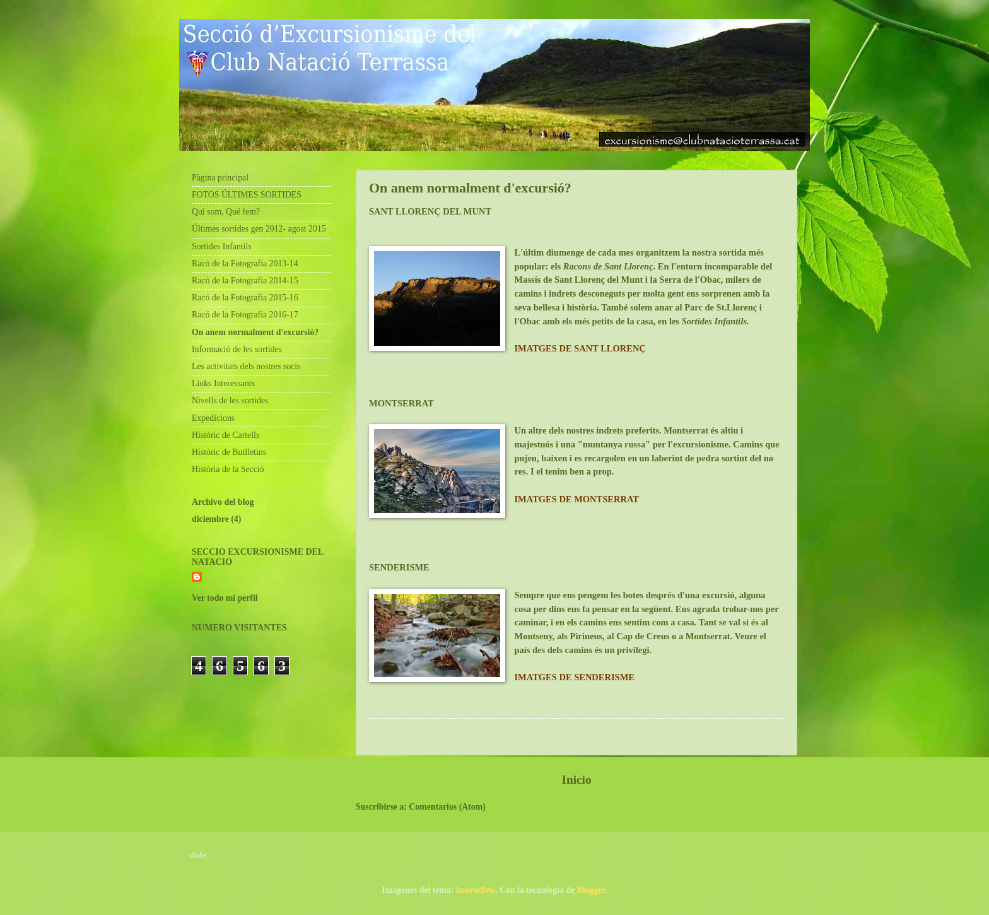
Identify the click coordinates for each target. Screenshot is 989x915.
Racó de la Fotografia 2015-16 (245, 297)
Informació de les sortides (237, 349)
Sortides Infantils (222, 246)
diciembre (210, 519)
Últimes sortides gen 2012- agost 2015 (259, 228)
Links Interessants (223, 383)
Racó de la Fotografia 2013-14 (245, 263)
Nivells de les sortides (230, 400)
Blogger (591, 890)
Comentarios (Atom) (447, 807)
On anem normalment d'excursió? (255, 332)
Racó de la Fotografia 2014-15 (245, 280)
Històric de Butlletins (229, 452)
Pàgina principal (220, 177)
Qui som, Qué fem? (226, 211)
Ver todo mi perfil (225, 598)
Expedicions (213, 418)
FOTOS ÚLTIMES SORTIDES (246, 194)
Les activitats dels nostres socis (246, 366)
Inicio (576, 779)
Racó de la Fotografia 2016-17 (245, 314)
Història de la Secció (228, 469)
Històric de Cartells (225, 435)
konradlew (475, 890)
